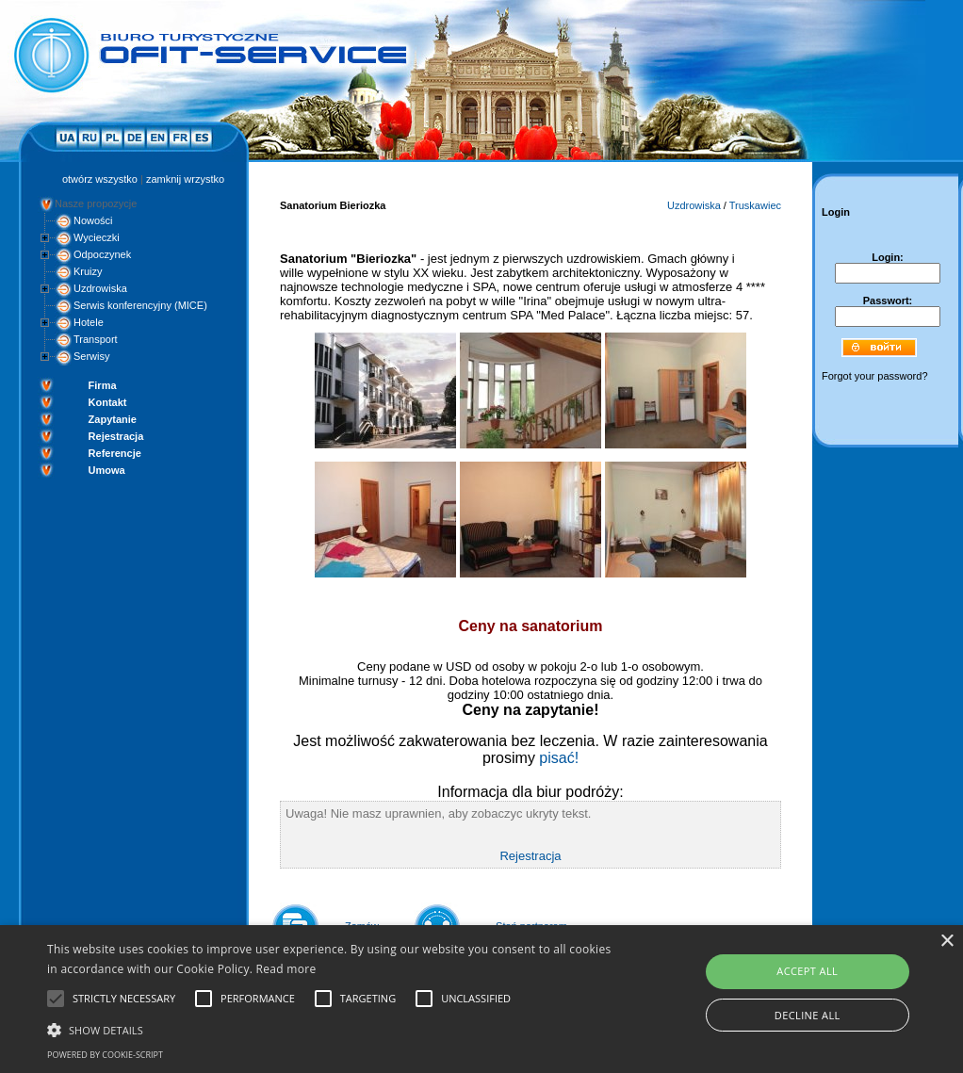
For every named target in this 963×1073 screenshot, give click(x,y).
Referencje (115, 453)
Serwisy (91, 356)
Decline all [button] (808, 1015)
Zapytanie (113, 419)
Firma (103, 385)
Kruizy (88, 271)
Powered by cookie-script (105, 1055)
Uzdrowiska (100, 288)
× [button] (946, 942)
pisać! (559, 758)
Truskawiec (755, 205)
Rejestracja (116, 436)
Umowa (107, 470)
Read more (286, 969)
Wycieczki (96, 237)
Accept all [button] (807, 971)
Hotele (88, 322)
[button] (329, 1028)
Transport (95, 339)
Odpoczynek (102, 254)
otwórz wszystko (100, 179)
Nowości (93, 220)
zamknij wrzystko (185, 179)
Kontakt (108, 402)
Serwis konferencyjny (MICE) (140, 305)
